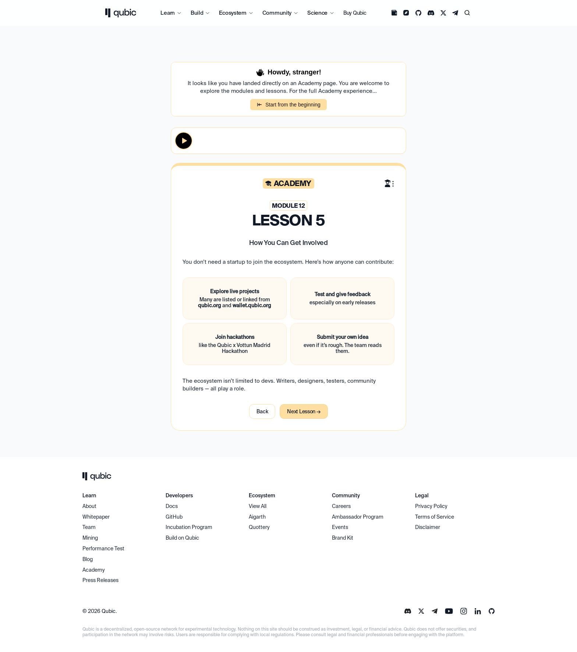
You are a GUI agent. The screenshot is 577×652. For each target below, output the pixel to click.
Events (340, 527)
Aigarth (257, 517)
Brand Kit (342, 538)
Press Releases (100, 580)
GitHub (174, 517)
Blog (87, 559)
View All (257, 506)
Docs (172, 506)
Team (89, 527)
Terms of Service (434, 517)
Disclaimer (427, 527)
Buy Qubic (354, 13)
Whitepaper (96, 517)
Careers (341, 506)
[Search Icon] (467, 13)
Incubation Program (189, 527)
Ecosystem (232, 13)
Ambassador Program (357, 517)
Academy (93, 570)
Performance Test (103, 548)
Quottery (259, 527)
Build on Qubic (182, 538)
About (90, 506)
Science (317, 13)
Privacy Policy (431, 506)
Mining (90, 538)
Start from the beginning (288, 105)
